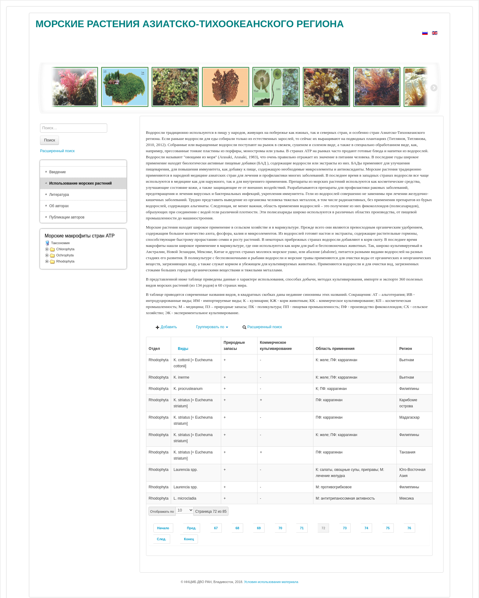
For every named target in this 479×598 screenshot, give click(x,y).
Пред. (191, 528)
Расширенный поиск (262, 327)
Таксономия (60, 243)
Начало (163, 528)
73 (345, 528)
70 (280, 528)
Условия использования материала (271, 582)
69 (259, 528)
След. (161, 539)
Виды (181, 349)
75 (388, 528)
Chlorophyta (65, 249)
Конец (189, 539)
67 (216, 528)
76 (409, 528)
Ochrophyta (65, 255)
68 (237, 528)
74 (366, 528)
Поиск (49, 140)
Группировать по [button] (209, 327)
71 (302, 528)
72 (323, 528)
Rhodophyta (65, 261)
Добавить (166, 327)
